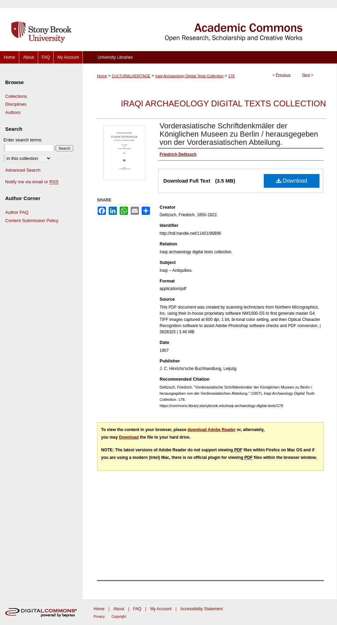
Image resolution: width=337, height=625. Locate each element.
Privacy (99, 616)
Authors (13, 112)
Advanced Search (23, 170)
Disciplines (15, 104)
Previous (283, 75)
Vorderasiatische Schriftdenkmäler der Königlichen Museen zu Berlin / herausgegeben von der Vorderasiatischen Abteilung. (239, 134)
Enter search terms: (22, 139)
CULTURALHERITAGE (131, 76)
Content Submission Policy (31, 220)
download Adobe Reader (211, 429)
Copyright (118, 616)
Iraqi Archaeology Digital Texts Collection (189, 76)
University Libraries (115, 57)
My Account (161, 608)
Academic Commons (210, 25)
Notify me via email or (31, 182)
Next (306, 75)
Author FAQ (17, 212)
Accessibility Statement (202, 608)
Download (291, 181)
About (118, 608)
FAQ (137, 608)
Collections (16, 96)
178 (231, 76)
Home (102, 76)
